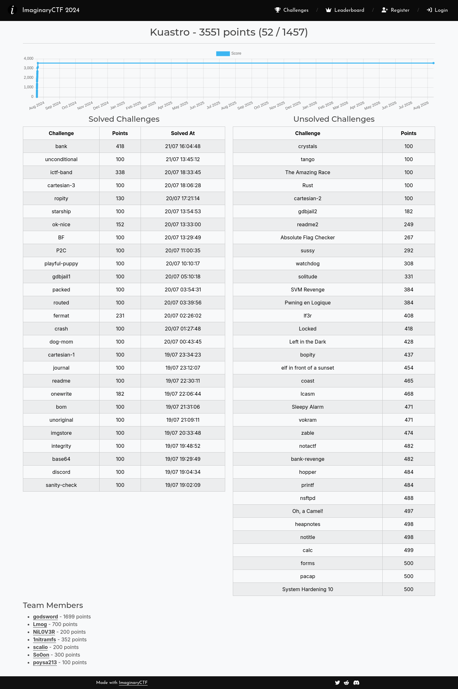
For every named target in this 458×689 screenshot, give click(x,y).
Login (437, 10)
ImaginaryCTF (133, 682)
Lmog (40, 624)
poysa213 (45, 662)
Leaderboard (345, 10)
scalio (40, 647)
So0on (41, 654)
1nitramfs (44, 639)
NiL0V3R (44, 632)
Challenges (292, 10)
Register (396, 10)
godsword (45, 616)
